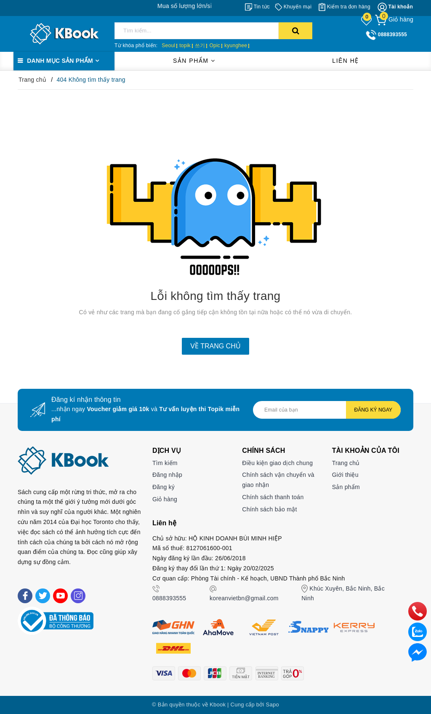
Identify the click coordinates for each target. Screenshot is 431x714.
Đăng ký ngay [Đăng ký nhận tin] (373, 410)
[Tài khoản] (395, 7)
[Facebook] (25, 595)
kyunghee (235, 45)
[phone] (417, 611)
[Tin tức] (257, 6)
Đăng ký (163, 487)
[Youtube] (60, 595)
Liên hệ (345, 60)
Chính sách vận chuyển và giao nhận (278, 479)
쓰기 (200, 45)
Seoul (168, 45)
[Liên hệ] (417, 652)
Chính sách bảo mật (269, 509)
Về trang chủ (215, 346)
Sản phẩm (194, 60)
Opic (214, 45)
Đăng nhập (167, 474)
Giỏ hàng (164, 499)
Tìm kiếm (165, 463)
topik (185, 45)
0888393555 (169, 598)
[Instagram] (78, 595)
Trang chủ (346, 463)
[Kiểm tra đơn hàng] (344, 6)
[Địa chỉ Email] (327, 410)
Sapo (272, 704)
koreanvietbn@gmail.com (244, 598)
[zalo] (417, 631)
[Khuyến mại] (293, 6)
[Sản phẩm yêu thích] (367, 20)
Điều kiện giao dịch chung (277, 463)
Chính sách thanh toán (272, 497)
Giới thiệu (345, 474)
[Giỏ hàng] (394, 19)
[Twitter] (42, 595)
